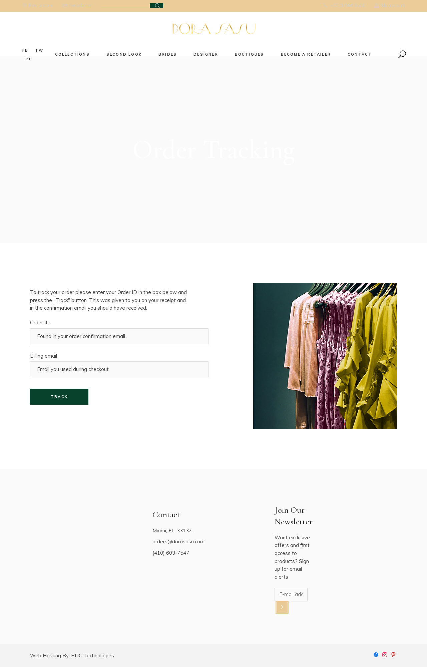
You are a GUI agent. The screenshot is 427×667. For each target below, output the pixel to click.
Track (59, 396)
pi (28, 59)
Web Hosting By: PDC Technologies (72, 655)
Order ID (40, 322)
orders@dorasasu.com (178, 541)
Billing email (43, 356)
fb (25, 50)
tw (39, 50)
